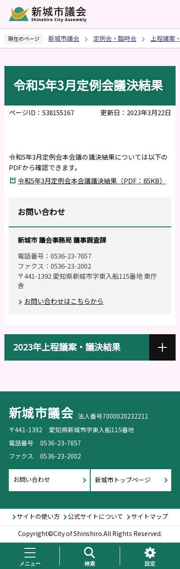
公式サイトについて (95, 516)
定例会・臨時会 (114, 38)
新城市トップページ (123, 479)
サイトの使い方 (38, 516)
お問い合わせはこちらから (63, 301)
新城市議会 (63, 38)
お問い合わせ (31, 479)
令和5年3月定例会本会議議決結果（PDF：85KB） (92, 180)
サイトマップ (149, 516)
